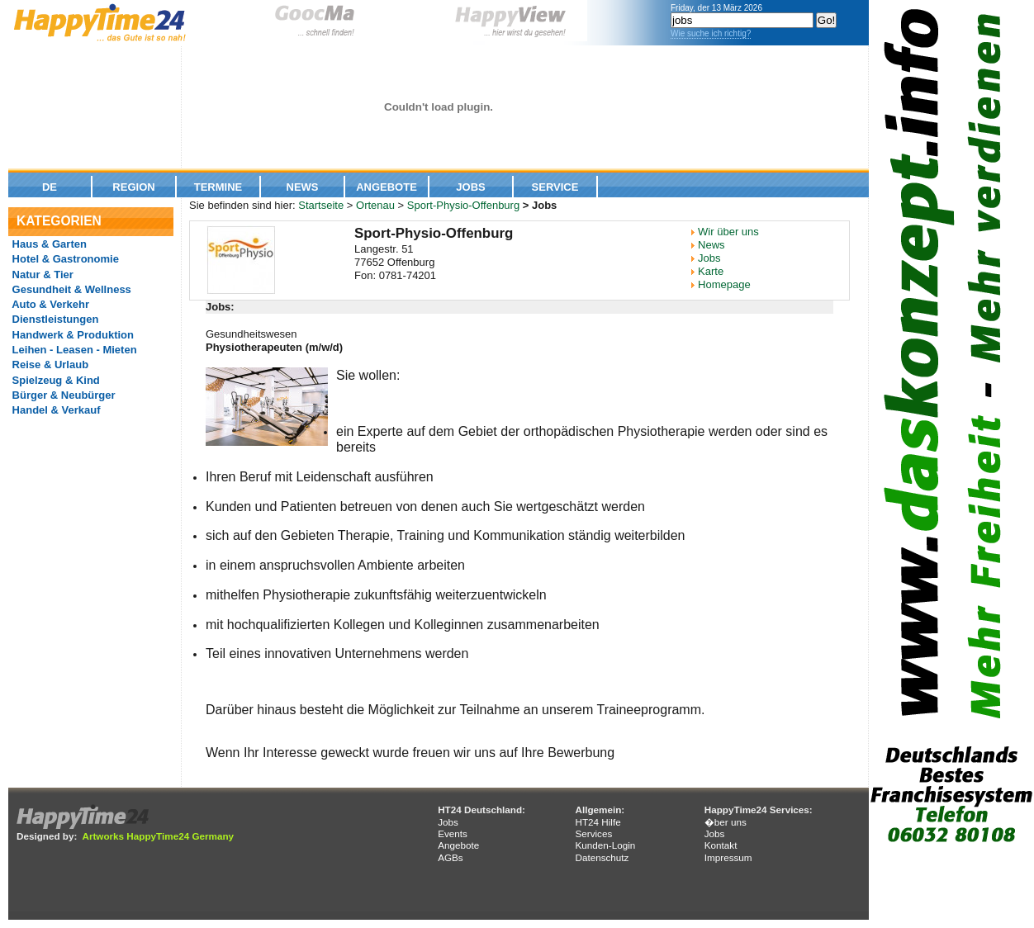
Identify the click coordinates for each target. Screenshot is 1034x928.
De (49, 187)
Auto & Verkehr (49, 304)
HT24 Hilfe (597, 822)
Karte (710, 271)
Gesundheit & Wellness (70, 289)
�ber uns (725, 822)
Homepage (724, 284)
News (303, 187)
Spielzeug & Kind (54, 380)
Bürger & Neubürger (62, 395)
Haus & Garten (48, 244)
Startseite (321, 205)
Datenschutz (601, 857)
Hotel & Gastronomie (64, 259)
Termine (218, 187)
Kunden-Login (605, 845)
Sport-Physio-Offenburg (463, 205)
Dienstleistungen (53, 319)
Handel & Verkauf (55, 410)
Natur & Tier (41, 274)
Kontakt (721, 845)
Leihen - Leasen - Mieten (73, 349)
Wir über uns (728, 231)
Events (452, 833)
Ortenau (375, 205)
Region (133, 187)
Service (555, 187)
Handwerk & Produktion (71, 335)
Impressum (728, 857)
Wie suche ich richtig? (711, 33)
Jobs (470, 187)
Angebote (386, 187)
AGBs (450, 857)
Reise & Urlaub (48, 364)
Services (593, 833)
